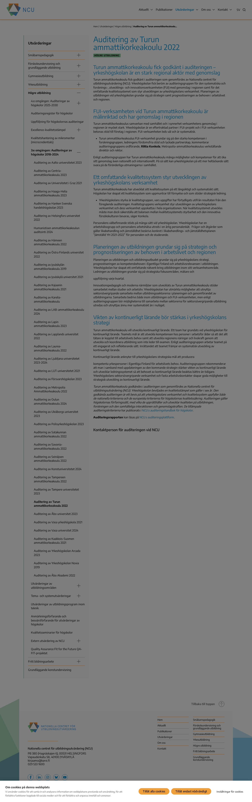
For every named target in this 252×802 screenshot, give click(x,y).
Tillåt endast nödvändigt (191, 791)
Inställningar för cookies (230, 791)
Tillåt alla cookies (154, 791)
